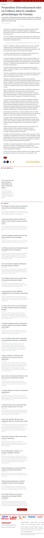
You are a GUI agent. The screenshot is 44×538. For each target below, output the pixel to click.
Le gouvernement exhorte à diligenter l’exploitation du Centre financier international (15, 292)
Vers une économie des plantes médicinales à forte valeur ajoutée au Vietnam (14, 264)
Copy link (13, 162)
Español (33, 0)
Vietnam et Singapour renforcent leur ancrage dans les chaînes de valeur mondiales (14, 236)
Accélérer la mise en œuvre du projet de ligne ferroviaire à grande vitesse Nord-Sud (14, 405)
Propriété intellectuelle (25, 522)
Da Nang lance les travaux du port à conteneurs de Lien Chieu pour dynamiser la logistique (15, 207)
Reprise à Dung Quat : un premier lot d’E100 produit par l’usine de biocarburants (14, 469)
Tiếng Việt (22, 0)
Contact (42, 524)
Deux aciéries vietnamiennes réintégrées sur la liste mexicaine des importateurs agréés (15, 377)
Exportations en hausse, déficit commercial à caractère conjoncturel (14, 437)
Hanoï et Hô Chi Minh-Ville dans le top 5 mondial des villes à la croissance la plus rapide (14, 420)
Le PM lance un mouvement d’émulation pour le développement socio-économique (15, 249)
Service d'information (32, 524)
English (26, 0)
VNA (26, 524)
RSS (39, 522)
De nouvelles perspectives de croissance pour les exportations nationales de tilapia (14, 279)
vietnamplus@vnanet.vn (27, 531)
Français (29, 0)
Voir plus (5, 203)
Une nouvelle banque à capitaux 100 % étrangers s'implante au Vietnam (12, 452)
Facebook (4, 162)
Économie (4, 4)
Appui (43, 522)
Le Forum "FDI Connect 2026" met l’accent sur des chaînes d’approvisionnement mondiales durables (14, 307)
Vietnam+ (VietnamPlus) (10, 1)
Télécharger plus (22, 509)
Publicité (38, 524)
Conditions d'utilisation (34, 522)
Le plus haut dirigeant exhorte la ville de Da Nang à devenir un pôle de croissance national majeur (14, 221)
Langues (22, 524)
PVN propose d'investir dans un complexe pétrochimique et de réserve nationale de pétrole (8, 183)
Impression (10, 162)
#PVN (5, 157)
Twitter (7, 162)
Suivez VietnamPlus (29, 161)
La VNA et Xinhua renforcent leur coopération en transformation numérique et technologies (14, 339)
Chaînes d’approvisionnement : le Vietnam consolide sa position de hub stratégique (13, 482)
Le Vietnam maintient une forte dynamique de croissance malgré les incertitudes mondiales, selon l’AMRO (14, 325)
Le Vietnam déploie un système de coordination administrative (15, 391)
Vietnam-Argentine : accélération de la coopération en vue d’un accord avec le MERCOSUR (12, 357)
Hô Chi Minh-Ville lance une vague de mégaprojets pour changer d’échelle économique (12, 496)
